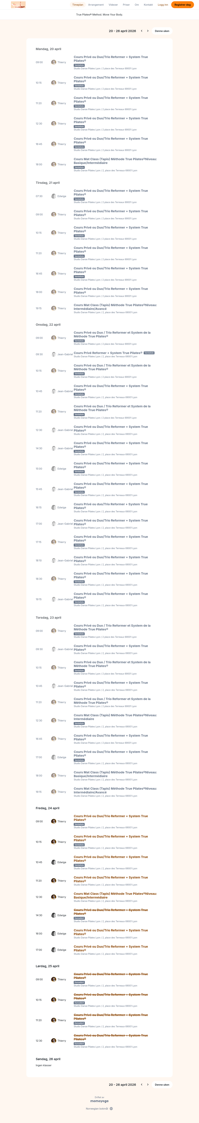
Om (137, 4)
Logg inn (163, 4)
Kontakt (148, 4)
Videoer (113, 4)
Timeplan (77, 4)
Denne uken (162, 31)
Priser (126, 4)
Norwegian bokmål (99, 1108)
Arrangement (96, 4)
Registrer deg (182, 4)
